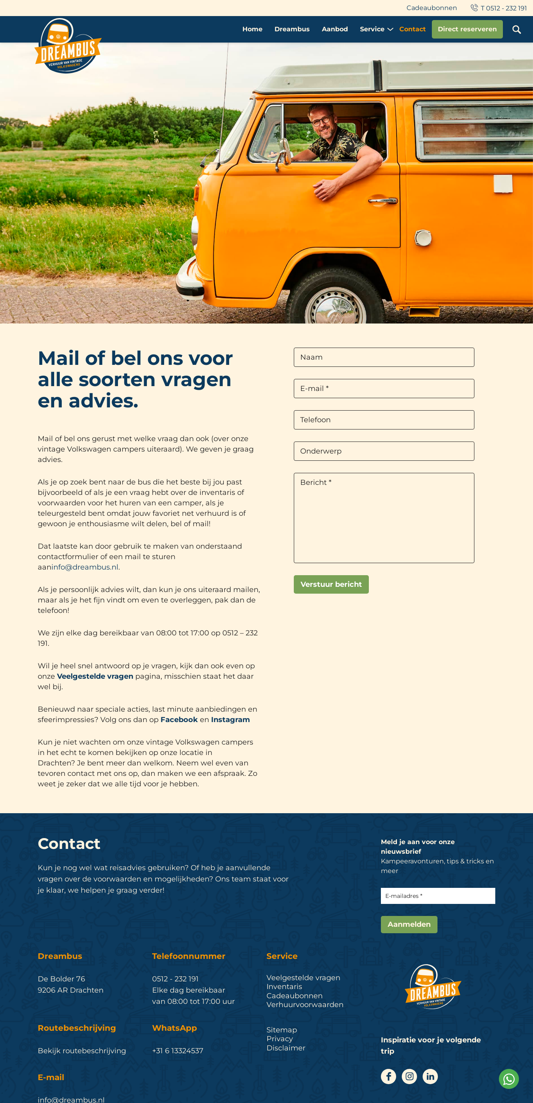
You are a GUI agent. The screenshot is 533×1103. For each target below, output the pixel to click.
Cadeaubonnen (432, 8)
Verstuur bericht (331, 584)
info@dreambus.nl (84, 567)
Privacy (279, 1038)
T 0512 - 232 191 (498, 8)
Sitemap (281, 1030)
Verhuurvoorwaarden (305, 1004)
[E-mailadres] (438, 896)
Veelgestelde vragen (95, 676)
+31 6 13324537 (177, 1050)
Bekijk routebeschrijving (82, 1050)
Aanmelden (409, 924)
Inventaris (284, 986)
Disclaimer (285, 1048)
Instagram (230, 719)
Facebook (179, 719)
